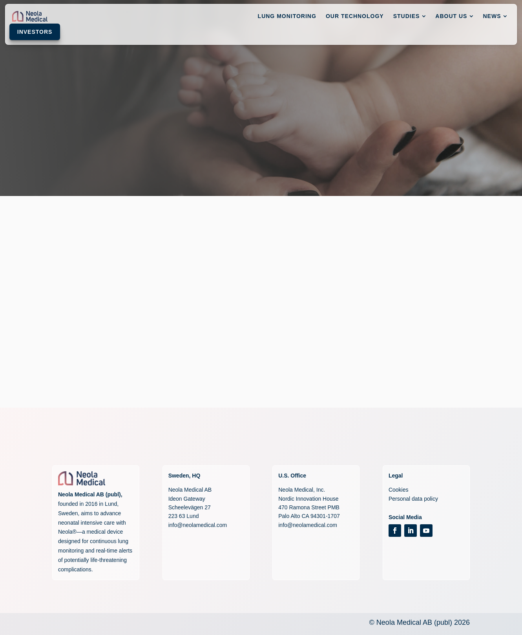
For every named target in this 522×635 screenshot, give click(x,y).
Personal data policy (413, 499)
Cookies (399, 490)
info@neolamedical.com (197, 525)
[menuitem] (236, 18)
